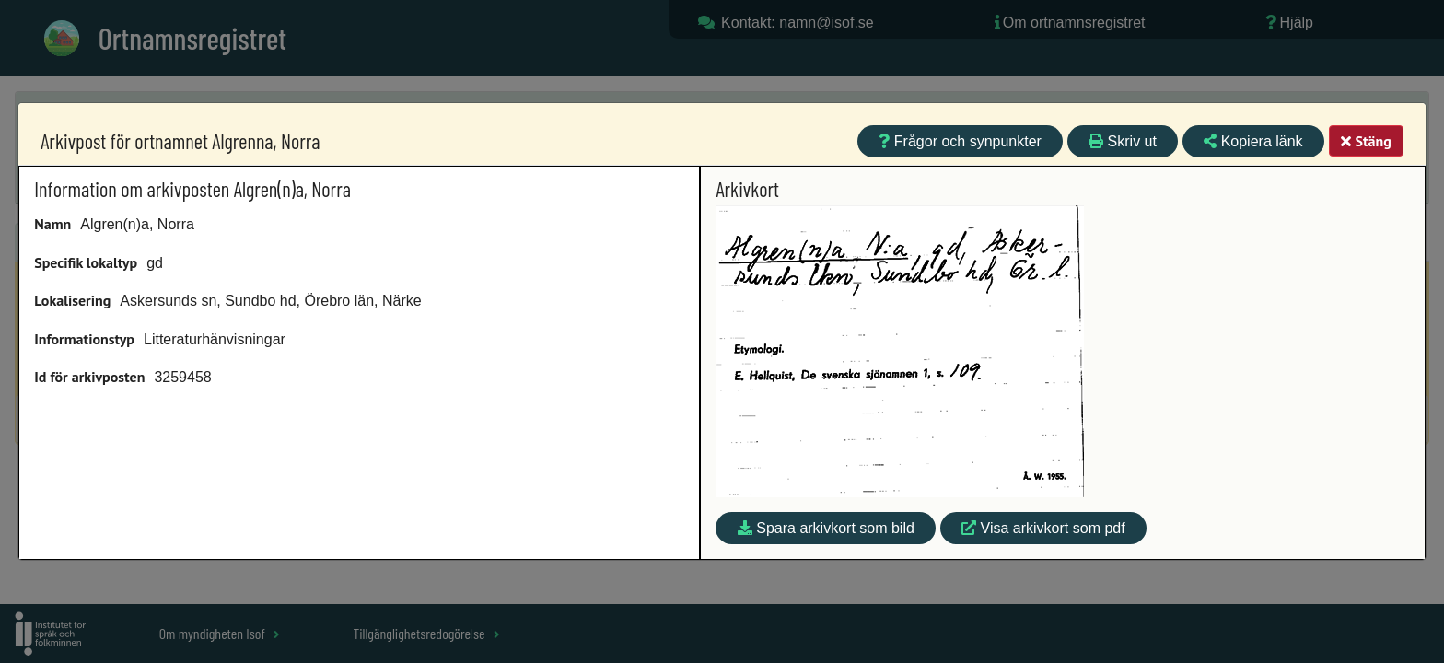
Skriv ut (1123, 141)
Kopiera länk (1253, 141)
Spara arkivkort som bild (826, 528)
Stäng (1366, 141)
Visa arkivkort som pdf (1043, 528)
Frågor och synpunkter (960, 141)
